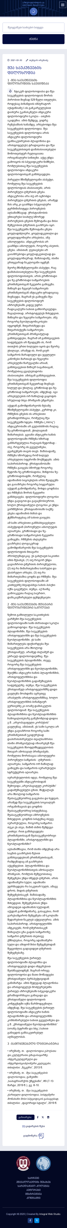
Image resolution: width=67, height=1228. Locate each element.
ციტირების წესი (33, 1126)
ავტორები (33, 1190)
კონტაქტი (33, 1198)
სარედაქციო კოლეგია (33, 1186)
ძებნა (33, 39)
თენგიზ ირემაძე (37, 60)
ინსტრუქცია (33, 1194)
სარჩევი (33, 1178)
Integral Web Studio (49, 1214)
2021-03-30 (14, 60)
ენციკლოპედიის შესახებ (33, 1182)
